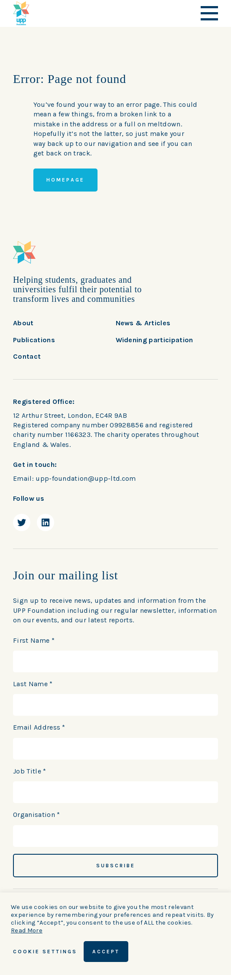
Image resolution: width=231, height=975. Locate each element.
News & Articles (143, 323)
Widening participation (154, 340)
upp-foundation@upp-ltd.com (86, 478)
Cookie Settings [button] (45, 952)
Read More (26, 930)
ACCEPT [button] (106, 952)
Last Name (33, 684)
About (23, 323)
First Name (34, 640)
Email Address (39, 727)
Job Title (29, 771)
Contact (27, 356)
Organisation (36, 814)
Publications (34, 340)
